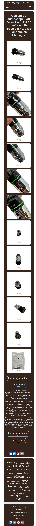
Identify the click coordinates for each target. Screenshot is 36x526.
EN (17, 518)
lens (9, 462)
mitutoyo (11, 490)
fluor (21, 487)
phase (18, 481)
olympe (13, 481)
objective (10, 473)
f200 (12, 483)
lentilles (13, 486)
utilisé (27, 487)
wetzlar (24, 483)
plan (19, 499)
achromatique (14, 495)
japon (27, 496)
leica (14, 465)
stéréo (14, 493)
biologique (18, 473)
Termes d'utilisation (18, 515)
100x (21, 465)
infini (28, 463)
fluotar (16, 463)
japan (8, 481)
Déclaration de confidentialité (18, 513)
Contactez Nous (19, 510)
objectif (19, 476)
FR (20, 518)
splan (22, 463)
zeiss (26, 472)
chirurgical (21, 493)
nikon (27, 469)
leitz (28, 466)
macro (18, 491)
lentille (26, 490)
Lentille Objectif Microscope (18, 507)
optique (28, 477)
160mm (9, 477)
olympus (26, 480)
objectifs (18, 483)
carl (23, 496)
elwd (9, 466)
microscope (14, 469)
